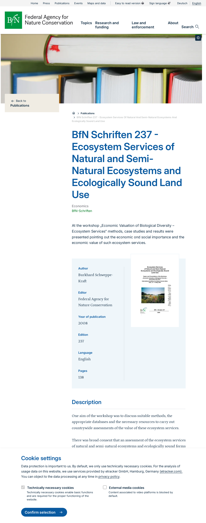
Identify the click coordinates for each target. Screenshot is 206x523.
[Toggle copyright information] (198, 37)
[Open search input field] (190, 27)
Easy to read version (130, 3)
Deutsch (182, 3)
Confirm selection (44, 512)
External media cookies (126, 488)
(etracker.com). (171, 471)
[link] (86, 23)
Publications (88, 113)
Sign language (160, 3)
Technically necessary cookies (50, 488)
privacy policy (108, 476)
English (196, 3)
